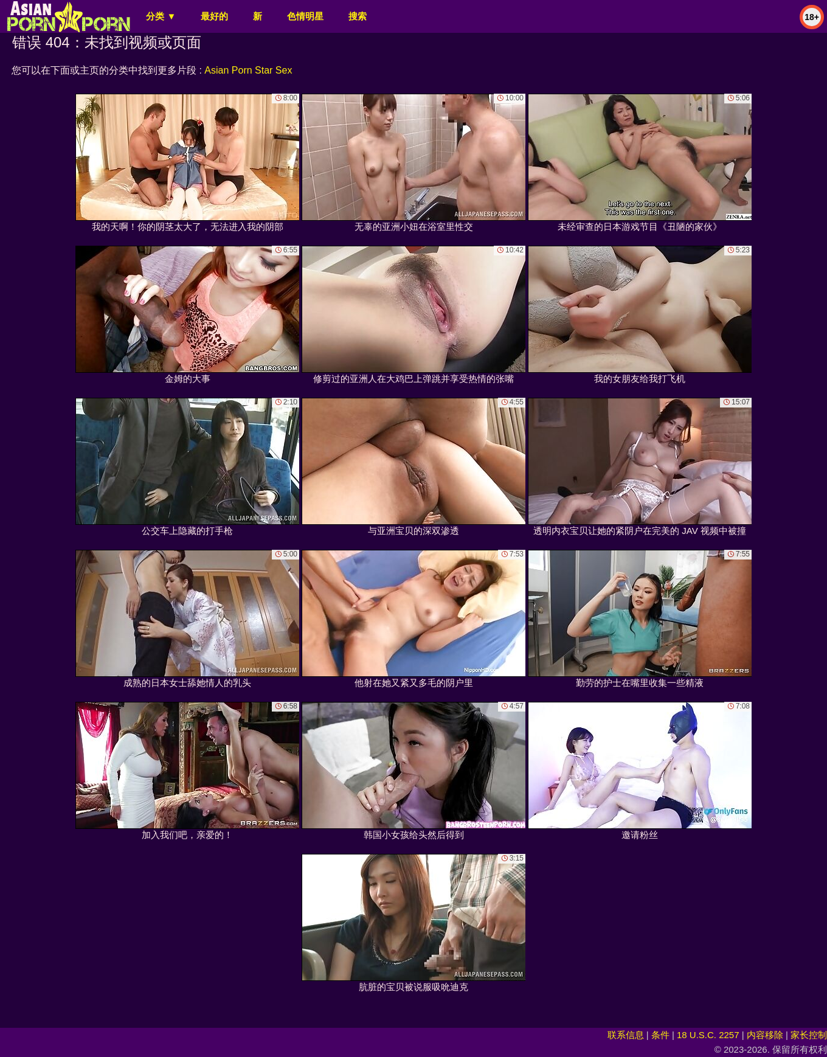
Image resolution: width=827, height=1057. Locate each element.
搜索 (357, 16)
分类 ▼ (161, 16)
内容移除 (765, 1035)
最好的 (214, 16)
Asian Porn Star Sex (248, 70)
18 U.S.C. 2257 (708, 1035)
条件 (660, 1035)
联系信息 (625, 1035)
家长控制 (809, 1035)
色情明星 (305, 16)
